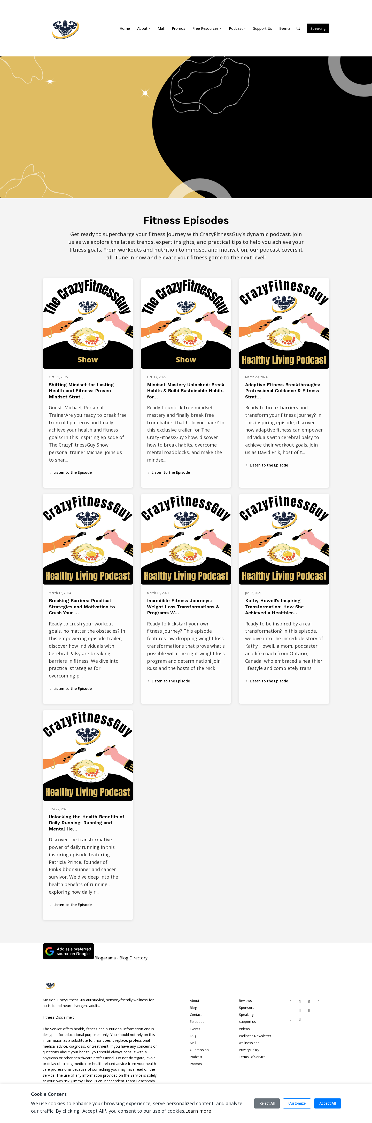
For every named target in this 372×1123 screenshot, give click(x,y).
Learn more (198, 1111)
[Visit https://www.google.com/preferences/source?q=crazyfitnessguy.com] (68, 958)
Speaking (318, 28)
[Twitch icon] (309, 1010)
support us (262, 28)
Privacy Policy (249, 1049)
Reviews (245, 1000)
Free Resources (205, 28)
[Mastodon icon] (300, 1019)
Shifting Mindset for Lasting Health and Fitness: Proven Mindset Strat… (81, 390)
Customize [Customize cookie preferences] (297, 1103)
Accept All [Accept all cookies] (327, 1103)
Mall (161, 28)
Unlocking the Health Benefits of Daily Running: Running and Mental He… (87, 823)
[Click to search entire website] (298, 28)
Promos (178, 28)
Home (125, 28)
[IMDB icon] (318, 1010)
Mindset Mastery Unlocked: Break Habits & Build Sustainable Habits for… (185, 390)
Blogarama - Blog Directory (121, 958)
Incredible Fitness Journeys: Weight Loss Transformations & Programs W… (183, 606)
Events (285, 28)
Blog (193, 1007)
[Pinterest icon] (290, 1001)
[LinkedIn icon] (300, 1001)
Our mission (199, 1049)
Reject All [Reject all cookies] (267, 1103)
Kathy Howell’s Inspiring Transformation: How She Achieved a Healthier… (274, 606)
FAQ (193, 1035)
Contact (196, 1014)
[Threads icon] (290, 1019)
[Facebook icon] (318, 1001)
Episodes (197, 1021)
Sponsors (246, 1007)
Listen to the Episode (70, 472)
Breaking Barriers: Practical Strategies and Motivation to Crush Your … (82, 606)
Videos (244, 1028)
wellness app (249, 1042)
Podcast (236, 28)
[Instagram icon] (309, 1001)
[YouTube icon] (290, 1010)
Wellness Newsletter (255, 1035)
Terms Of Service (252, 1056)
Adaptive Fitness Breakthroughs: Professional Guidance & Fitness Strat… (282, 390)
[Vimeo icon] (300, 1010)
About (142, 28)
